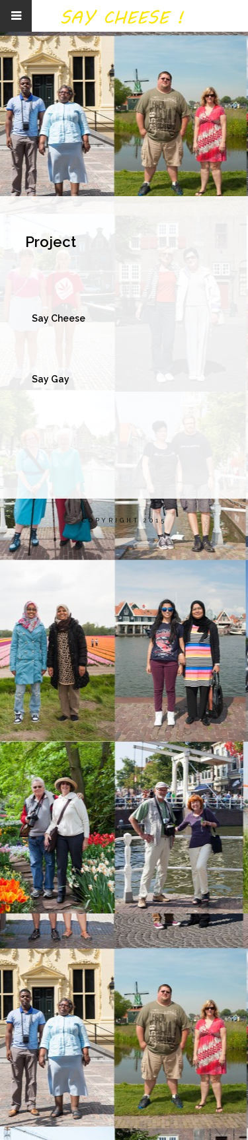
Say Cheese (58, 318)
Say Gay (50, 387)
